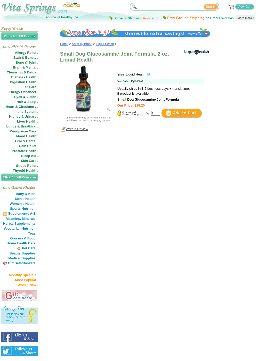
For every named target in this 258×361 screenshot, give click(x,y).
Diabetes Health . (24, 77)
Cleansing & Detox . (22, 72)
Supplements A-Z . (22, 213)
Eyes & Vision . (26, 97)
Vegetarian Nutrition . (20, 228)
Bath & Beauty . (25, 57)
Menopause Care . (24, 131)
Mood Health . (27, 136)
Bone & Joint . (27, 62)
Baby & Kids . (26, 194)
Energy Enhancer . (23, 92)
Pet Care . (29, 248)
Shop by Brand (82, 44)
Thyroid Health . (25, 170)
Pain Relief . (28, 146)
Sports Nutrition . (23, 208)
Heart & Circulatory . (22, 107)
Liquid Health (105, 44)
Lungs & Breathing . (22, 126)
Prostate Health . (25, 151)
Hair (20, 102)
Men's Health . (26, 199)
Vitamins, (13, 219)
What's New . (28, 285)
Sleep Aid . (29, 156)
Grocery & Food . (23, 238)
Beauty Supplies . (23, 253)
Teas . (32, 233)
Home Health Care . (22, 243)
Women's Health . (23, 204)
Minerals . (29, 219)
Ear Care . (30, 87)
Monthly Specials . (23, 275)
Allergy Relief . (26, 53)
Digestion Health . (24, 82)
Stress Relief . (27, 166)
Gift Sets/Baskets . (22, 263)
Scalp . (32, 102)
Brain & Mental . (25, 67)
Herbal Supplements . (20, 223)
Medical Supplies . (22, 258)
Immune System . (24, 112)
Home (64, 44)
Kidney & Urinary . (23, 116)
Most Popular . (26, 280)
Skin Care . (29, 161)
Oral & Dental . (26, 141)
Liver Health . (27, 121)
